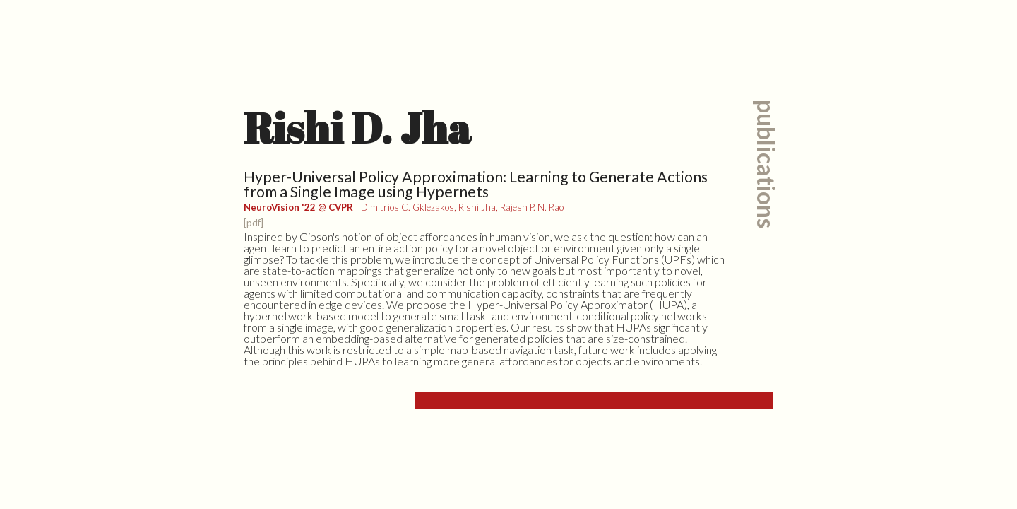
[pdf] (253, 222)
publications (766, 164)
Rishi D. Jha (357, 128)
